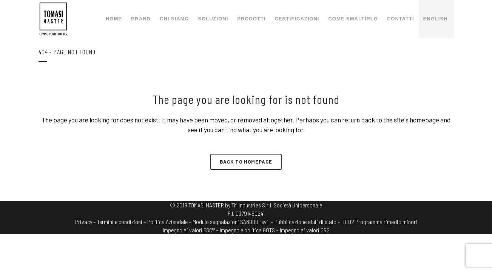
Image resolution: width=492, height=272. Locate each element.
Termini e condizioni (119, 221)
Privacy (83, 221)
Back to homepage (246, 162)
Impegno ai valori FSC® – (191, 229)
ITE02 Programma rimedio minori (379, 221)
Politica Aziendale (167, 221)
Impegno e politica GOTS (247, 229)
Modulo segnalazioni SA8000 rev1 (230, 221)
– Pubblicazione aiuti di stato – (305, 221)
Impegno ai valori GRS (305, 229)
